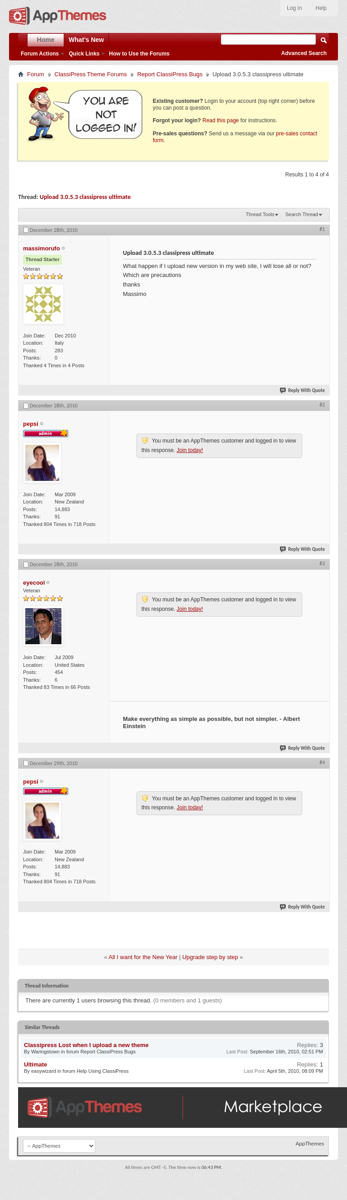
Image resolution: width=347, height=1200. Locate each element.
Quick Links (84, 54)
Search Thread (301, 214)
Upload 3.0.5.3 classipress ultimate (85, 197)
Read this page (220, 120)
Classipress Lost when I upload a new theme (86, 1045)
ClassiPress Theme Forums (91, 74)
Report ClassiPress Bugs (170, 74)
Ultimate (35, 1064)
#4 (322, 762)
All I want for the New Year (142, 957)
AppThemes (309, 1143)
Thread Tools (260, 214)
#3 (322, 563)
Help (321, 8)
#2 (322, 405)
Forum (35, 74)
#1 (322, 229)
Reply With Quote (303, 390)
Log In (294, 8)
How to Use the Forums (139, 54)
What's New (86, 39)
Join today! (190, 450)
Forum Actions (40, 54)
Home (46, 39)
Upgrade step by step (210, 957)
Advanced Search (304, 53)
